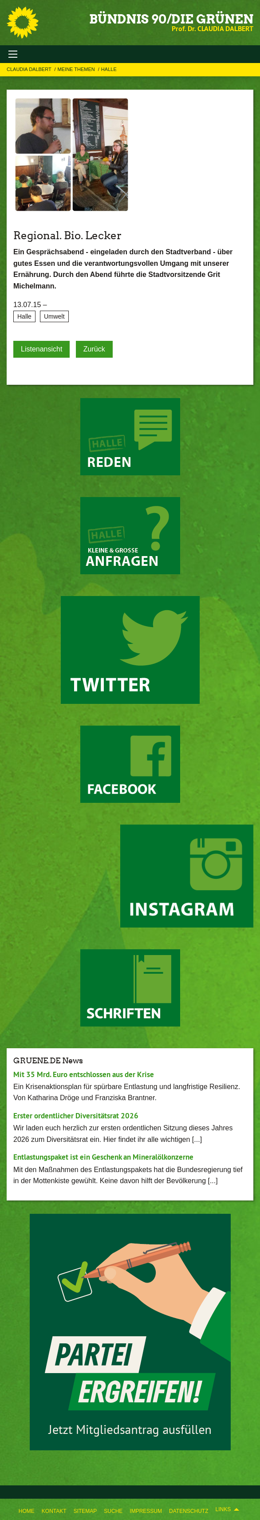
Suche (113, 1511)
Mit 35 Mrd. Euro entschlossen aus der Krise (83, 1074)
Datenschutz (188, 1511)
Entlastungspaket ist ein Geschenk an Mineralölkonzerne (103, 1157)
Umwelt (54, 316)
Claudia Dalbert (30, 69)
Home (27, 1511)
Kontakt (54, 1511)
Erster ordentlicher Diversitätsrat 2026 (75, 1116)
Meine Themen (77, 69)
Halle (109, 69)
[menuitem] (27, 1509)
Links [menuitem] (223, 1509)
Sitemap (85, 1511)
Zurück (94, 349)
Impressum (146, 1511)
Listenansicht (41, 349)
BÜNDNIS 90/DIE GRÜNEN (171, 19)
